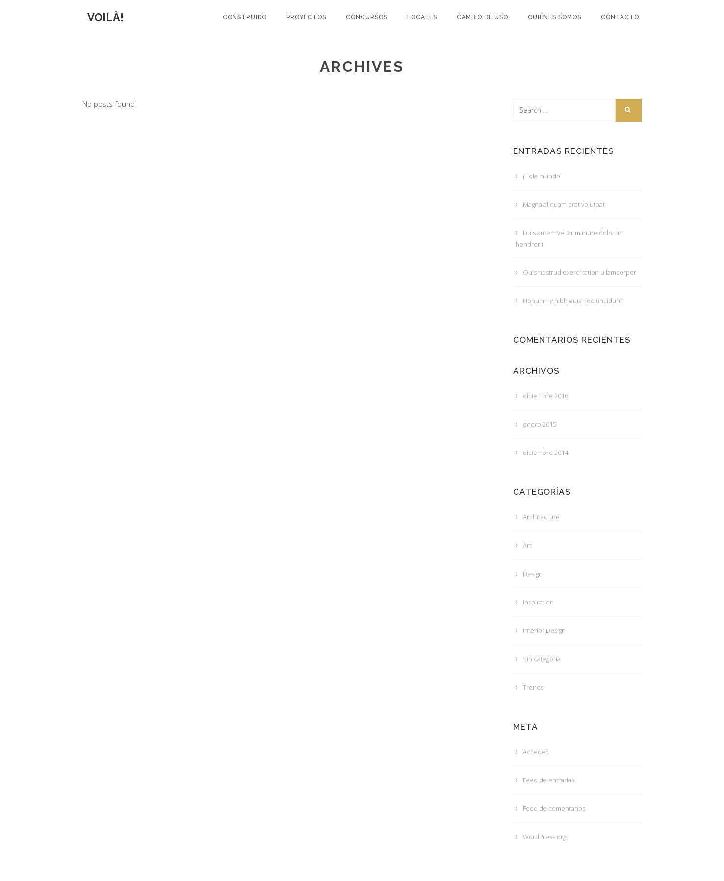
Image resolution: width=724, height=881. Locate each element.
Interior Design (544, 630)
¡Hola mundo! (542, 176)
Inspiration (538, 602)
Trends (533, 687)
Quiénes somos (554, 17)
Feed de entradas (548, 780)
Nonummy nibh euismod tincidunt (572, 300)
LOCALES (422, 17)
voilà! (105, 17)
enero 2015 (539, 424)
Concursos (367, 17)
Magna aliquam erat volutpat (564, 204)
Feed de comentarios (554, 808)
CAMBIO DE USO (482, 17)
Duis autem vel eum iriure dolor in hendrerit (568, 238)
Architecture (541, 516)
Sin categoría (542, 658)
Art (527, 545)
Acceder (535, 751)
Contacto (620, 17)
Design (533, 573)
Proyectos (306, 17)
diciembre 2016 (545, 395)
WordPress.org (544, 836)
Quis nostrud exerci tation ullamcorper (579, 272)
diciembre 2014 (545, 452)
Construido (245, 17)
